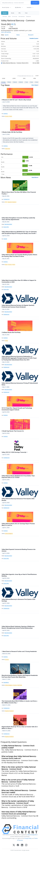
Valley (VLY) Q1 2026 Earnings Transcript (15, 452)
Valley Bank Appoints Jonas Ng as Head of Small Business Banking (19, 575)
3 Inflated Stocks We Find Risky (11, 332)
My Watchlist (18, 7)
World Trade (20, 685)
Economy (6, 116)
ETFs (19, 13)
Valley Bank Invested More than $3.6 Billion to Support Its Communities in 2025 (19, 281)
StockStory (5, 113)
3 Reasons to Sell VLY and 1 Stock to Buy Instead (16, 100)
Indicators (29, 7)
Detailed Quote (34, 38)
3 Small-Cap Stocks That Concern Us (13, 431)
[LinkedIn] (22, 845)
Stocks (12, 13)
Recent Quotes (5, 7)
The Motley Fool (6, 199)
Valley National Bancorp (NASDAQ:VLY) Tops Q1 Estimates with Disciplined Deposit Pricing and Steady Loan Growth (19, 232)
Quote (6, 35)
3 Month (21, 82)
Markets (5, 13)
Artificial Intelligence (9, 533)
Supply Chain (7, 148)
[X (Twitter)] (14, 845)
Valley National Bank (8, 224)
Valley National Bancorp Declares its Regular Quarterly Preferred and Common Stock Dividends (18, 306)
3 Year (31, 82)
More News (35, 85)
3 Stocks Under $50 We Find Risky (12, 132)
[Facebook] (18, 845)
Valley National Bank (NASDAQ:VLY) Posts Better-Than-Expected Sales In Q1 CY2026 (18, 476)
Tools (26, 13)
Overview (4, 16)
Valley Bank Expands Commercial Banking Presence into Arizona (18, 550)
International (22, 16)
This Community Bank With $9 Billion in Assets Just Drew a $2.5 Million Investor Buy (19, 702)
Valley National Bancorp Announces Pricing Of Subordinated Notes (20, 384)
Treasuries (28, 16)
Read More (35, 177)
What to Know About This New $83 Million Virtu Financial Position (19, 193)
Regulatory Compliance (12, 202)
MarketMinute (6, 682)
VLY (13, 24)
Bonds (6, 264)
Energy (6, 340)
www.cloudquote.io (32, 834)
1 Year (26, 82)
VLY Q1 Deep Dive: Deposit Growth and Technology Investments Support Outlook (17, 409)
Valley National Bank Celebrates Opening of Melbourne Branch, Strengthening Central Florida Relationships (18, 627)
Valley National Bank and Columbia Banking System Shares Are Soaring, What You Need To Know (19, 255)
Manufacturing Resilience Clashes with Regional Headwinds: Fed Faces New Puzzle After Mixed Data (20, 676)
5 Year (36, 82)
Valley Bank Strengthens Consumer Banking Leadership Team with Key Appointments (18, 218)
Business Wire (6, 227)
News (9, 16)
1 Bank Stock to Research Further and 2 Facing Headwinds (19, 651)
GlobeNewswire (6, 314)
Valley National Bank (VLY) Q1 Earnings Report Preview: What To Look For (18, 524)
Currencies (14, 16)
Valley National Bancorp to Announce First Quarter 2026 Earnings (18, 600)
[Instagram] (26, 845)
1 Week (9, 82)
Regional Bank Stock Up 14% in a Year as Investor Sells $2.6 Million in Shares (20, 727)
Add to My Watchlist (6, 32)
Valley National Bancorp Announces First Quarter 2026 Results (18, 499)
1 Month (15, 82)
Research (30, 35)
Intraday (3, 82)
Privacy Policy (28, 838)
